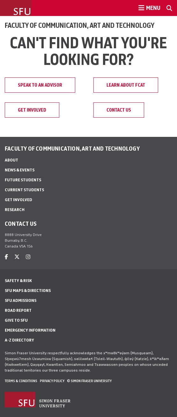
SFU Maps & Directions (28, 290)
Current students (24, 190)
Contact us (119, 110)
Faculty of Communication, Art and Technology (79, 25)
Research (15, 209)
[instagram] (28, 257)
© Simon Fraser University (89, 381)
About (11, 160)
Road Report (18, 310)
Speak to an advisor (40, 85)
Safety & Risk (18, 280)
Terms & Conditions (21, 381)
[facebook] (6, 257)
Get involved (32, 110)
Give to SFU (16, 320)
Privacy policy (52, 381)
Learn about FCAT (126, 85)
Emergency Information (30, 330)
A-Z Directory (19, 340)
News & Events (19, 170)
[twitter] (16, 257)
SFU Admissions (20, 300)
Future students (23, 180)
